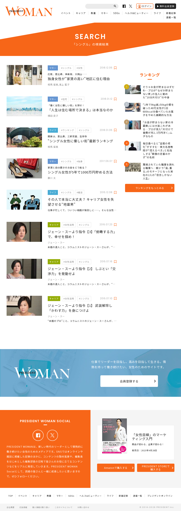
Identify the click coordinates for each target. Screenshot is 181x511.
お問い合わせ (83, 507)
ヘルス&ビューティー (137, 13)
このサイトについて (64, 507)
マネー (104, 13)
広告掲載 (23, 507)
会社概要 (10, 507)
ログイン (145, 6)
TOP (10, 495)
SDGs (116, 13)
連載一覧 (171, 17)
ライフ (157, 13)
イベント (66, 13)
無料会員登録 (165, 6)
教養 (93, 13)
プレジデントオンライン (160, 495)
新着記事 (171, 13)
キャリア (81, 13)
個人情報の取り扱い (41, 507)
